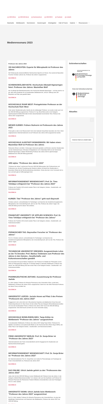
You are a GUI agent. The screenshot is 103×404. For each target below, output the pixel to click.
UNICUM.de (12, 17)
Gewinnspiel (41, 23)
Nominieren (31, 23)
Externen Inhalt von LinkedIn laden (81, 140)
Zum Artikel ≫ (12, 77)
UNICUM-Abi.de (24, 17)
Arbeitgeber (52, 23)
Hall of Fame (63, 23)
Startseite (10, 23)
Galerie (73, 23)
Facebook (59, 17)
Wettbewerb (20, 23)
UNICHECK (49, 17)
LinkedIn (69, 17)
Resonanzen (84, 23)
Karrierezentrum (37, 17)
